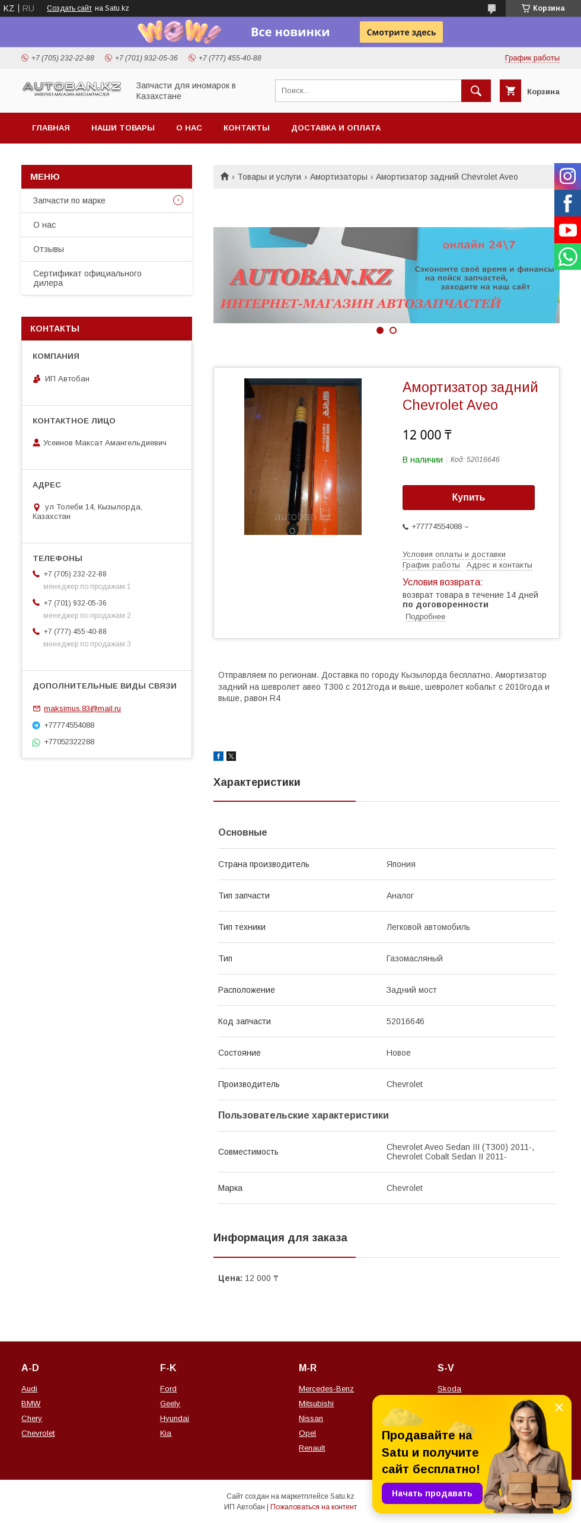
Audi (29, 1388)
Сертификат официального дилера (87, 278)
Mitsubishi (316, 1403)
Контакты (247, 127)
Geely (170, 1403)
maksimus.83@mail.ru (82, 708)
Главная (51, 127)
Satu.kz (342, 1496)
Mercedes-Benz (326, 1388)
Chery (31, 1418)
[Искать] (476, 90)
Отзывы (48, 249)
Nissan (311, 1418)
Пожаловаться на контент (313, 1507)
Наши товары (123, 127)
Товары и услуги (269, 176)
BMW (30, 1403)
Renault (312, 1448)
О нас (189, 127)
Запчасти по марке (69, 200)
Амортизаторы (339, 176)
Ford (168, 1388)
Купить (469, 497)
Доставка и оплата (336, 127)
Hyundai (174, 1418)
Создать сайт (69, 8)
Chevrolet (38, 1433)
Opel (307, 1433)
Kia (165, 1433)
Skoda (449, 1388)
